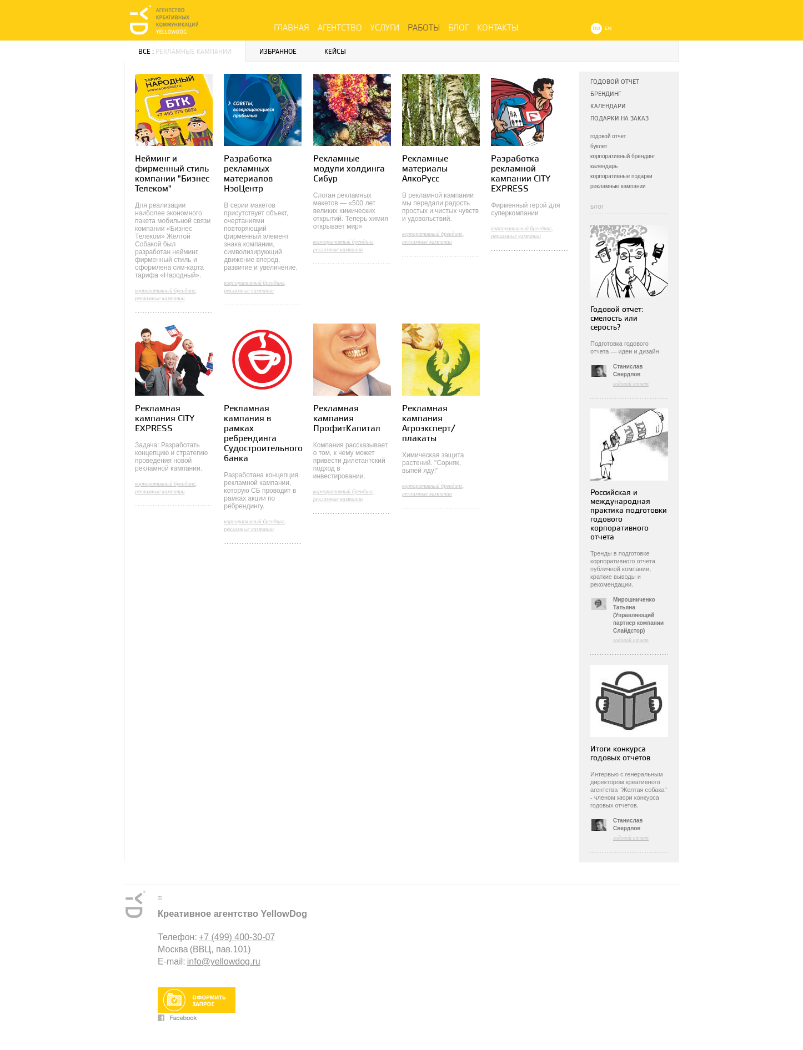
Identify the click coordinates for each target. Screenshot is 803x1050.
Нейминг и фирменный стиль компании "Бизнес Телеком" (172, 174)
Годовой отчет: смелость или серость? (617, 318)
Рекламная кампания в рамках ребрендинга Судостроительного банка (263, 433)
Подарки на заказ (619, 118)
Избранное (278, 52)
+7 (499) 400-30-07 (237, 937)
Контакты (497, 28)
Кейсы (335, 52)
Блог (458, 28)
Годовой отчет (614, 81)
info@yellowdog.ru (223, 961)
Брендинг (605, 94)
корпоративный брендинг (622, 156)
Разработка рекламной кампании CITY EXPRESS (520, 174)
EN (608, 28)
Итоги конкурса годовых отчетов (620, 753)
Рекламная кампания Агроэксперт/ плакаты (428, 423)
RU (596, 28)
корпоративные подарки (621, 176)
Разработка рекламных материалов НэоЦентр (248, 174)
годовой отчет (608, 136)
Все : (185, 52)
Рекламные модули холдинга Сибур (349, 169)
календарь (604, 166)
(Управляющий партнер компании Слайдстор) (638, 623)
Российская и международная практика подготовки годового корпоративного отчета (628, 515)
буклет (599, 146)
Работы (424, 28)
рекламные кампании (618, 186)
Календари (608, 106)
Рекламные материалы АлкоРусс (425, 169)
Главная (291, 28)
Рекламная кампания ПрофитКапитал (346, 418)
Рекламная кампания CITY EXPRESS (164, 418)
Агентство (340, 28)
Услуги (384, 28)
